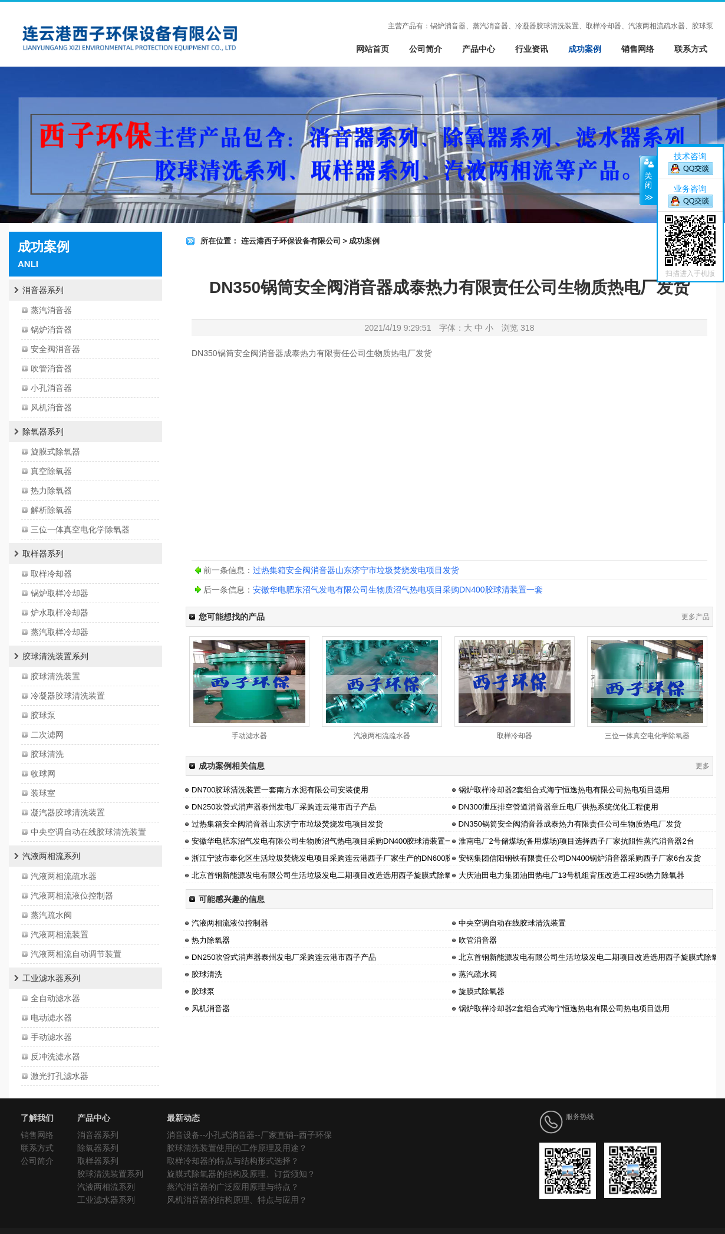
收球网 (43, 773)
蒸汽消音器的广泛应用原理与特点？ (233, 1187)
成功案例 (584, 49)
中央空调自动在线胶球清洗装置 (88, 832)
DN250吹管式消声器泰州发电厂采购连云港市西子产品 (284, 806)
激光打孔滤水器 (59, 1076)
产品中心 (478, 49)
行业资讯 (531, 49)
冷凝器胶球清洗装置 (68, 695)
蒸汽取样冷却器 (59, 632)
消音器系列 (43, 290)
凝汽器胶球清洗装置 (68, 812)
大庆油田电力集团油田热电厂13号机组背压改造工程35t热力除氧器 (572, 875)
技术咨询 (690, 156)
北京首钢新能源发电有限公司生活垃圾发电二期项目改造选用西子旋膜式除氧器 (326, 875)
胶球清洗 (47, 754)
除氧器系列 (43, 431)
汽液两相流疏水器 (64, 876)
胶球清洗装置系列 (55, 656)
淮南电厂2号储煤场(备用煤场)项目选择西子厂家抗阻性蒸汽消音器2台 (576, 841)
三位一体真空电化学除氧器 (80, 529)
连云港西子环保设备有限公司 (291, 240)
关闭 (648, 180)
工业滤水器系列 (51, 978)
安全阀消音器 (55, 349)
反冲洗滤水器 (55, 1056)
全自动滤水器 (55, 998)
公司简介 (425, 49)
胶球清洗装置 (55, 676)
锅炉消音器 (51, 329)
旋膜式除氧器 (55, 451)
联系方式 (690, 49)
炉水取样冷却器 (59, 612)
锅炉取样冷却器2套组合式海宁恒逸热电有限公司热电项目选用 (564, 789)
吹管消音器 (51, 368)
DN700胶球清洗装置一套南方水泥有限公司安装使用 (280, 789)
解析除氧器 (51, 510)
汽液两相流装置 (59, 934)
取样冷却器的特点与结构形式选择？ (233, 1161)
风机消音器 (51, 407)
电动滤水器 (51, 1017)
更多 (703, 766)
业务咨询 (690, 188)
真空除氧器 (51, 471)
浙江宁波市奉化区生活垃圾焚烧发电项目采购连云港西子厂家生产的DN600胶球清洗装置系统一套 (357, 858)
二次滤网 (47, 734)
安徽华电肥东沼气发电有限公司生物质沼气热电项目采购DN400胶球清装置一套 (398, 589)
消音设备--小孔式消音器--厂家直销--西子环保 (249, 1135)
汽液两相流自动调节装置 (76, 954)
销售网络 (637, 49)
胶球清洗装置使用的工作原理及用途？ (237, 1148)
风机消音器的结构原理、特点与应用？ (237, 1200)
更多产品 (695, 617)
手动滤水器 (51, 1037)
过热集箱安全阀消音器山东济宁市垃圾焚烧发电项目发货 (356, 570)
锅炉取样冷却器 (59, 593)
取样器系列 (43, 553)
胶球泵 (43, 715)
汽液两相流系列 (51, 856)
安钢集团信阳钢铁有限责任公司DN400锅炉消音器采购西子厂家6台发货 (580, 858)
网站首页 (372, 49)
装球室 (43, 793)
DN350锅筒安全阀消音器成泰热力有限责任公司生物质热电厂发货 (570, 824)
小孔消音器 (51, 388)
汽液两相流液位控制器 (72, 895)
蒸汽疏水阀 (51, 915)
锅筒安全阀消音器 (251, 353)
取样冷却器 (51, 573)
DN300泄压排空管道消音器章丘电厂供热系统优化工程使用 (558, 806)
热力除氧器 (51, 490)
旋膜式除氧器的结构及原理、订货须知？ (241, 1174)
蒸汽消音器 (51, 310)
